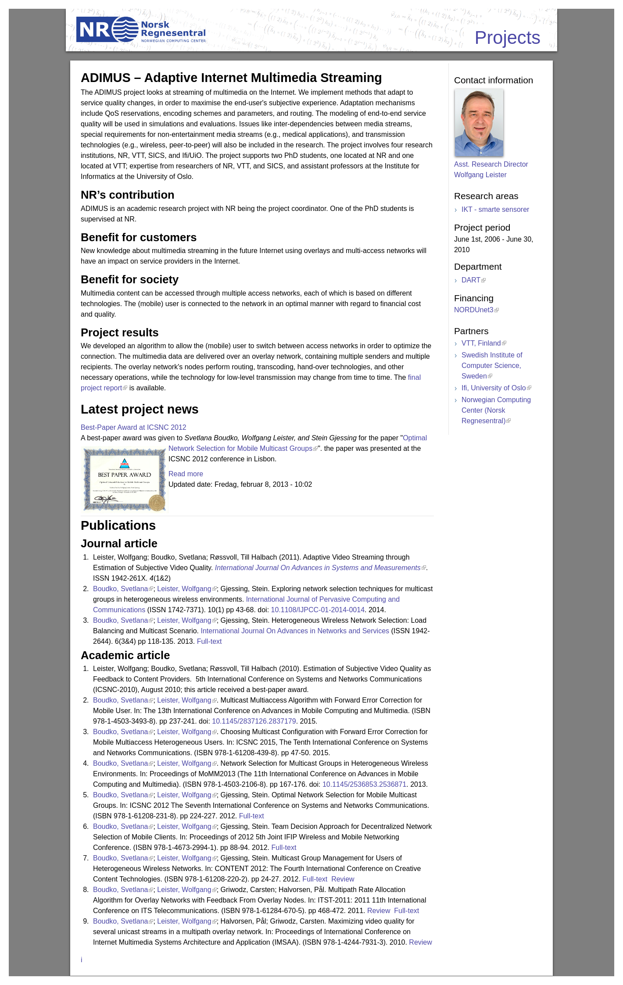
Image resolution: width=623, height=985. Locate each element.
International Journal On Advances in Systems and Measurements (318, 567)
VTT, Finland (481, 343)
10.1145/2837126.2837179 (254, 721)
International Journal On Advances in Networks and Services (295, 631)
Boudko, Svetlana (120, 588)
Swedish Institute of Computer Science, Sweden (492, 365)
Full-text (210, 641)
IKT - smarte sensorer (495, 209)
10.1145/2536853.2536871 (364, 784)
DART (471, 280)
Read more (185, 474)
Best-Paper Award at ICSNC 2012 (133, 427)
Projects (508, 37)
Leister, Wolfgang (184, 588)
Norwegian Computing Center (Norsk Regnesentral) (496, 410)
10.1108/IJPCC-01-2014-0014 (318, 610)
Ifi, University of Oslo (494, 388)
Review (343, 879)
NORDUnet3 (474, 310)
